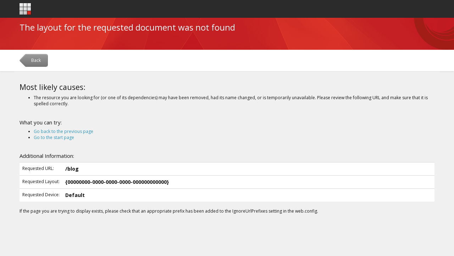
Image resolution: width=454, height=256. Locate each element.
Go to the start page (54, 137)
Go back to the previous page (63, 131)
